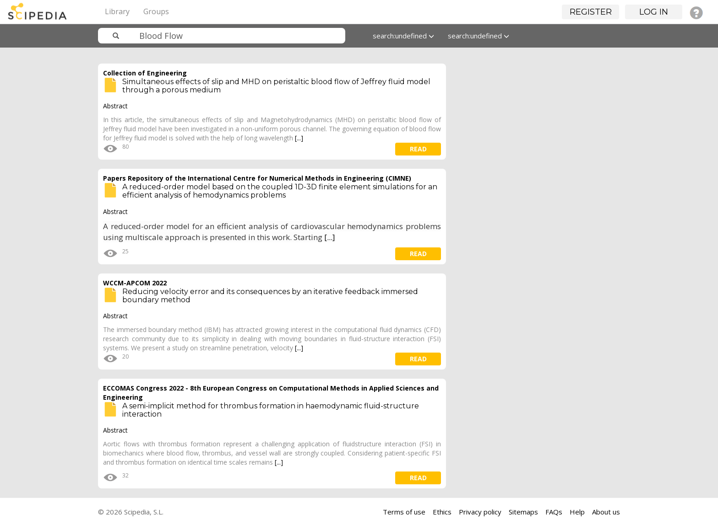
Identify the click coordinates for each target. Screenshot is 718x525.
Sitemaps (523, 511)
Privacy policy (480, 511)
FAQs (553, 511)
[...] (299, 138)
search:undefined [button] (403, 35)
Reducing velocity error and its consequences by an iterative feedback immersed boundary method (270, 295)
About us (606, 511)
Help (577, 511)
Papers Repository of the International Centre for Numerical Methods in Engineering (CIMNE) (257, 178)
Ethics (442, 511)
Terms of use (404, 511)
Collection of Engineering (145, 73)
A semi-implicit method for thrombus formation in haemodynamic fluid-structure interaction (270, 410)
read (418, 149)
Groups (156, 11)
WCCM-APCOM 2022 (135, 283)
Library (117, 11)
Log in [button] (653, 12)
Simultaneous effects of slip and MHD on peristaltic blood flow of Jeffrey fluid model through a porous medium (276, 85)
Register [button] (591, 12)
